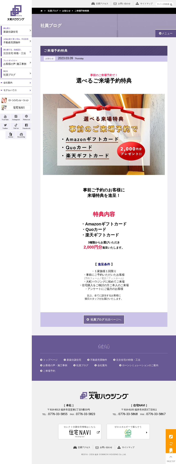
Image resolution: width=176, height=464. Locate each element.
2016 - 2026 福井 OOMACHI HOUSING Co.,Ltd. (104, 454)
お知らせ (49, 58)
